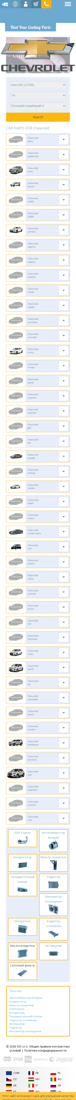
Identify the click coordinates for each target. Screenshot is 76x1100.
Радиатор (15, 1027)
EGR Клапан (17, 1009)
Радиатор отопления (23, 1020)
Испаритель (17, 1013)
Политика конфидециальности (45, 1050)
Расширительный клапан (25, 1016)
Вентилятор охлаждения (25, 1031)
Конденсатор (18, 1001)
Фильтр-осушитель (21, 1005)
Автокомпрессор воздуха (25, 997)
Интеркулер (17, 1024)
